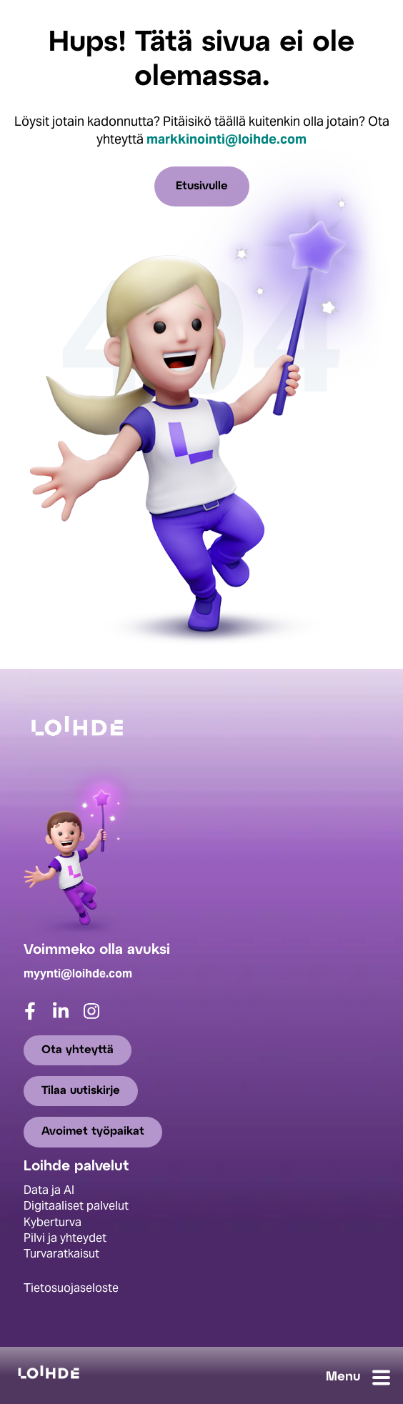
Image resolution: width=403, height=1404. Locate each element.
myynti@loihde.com (78, 973)
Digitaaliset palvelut (76, 1206)
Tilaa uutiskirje (80, 1090)
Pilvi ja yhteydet (65, 1237)
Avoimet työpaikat (92, 1132)
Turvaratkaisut (61, 1254)
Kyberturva (52, 1222)
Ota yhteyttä (77, 1050)
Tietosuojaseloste (71, 1287)
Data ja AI (49, 1190)
